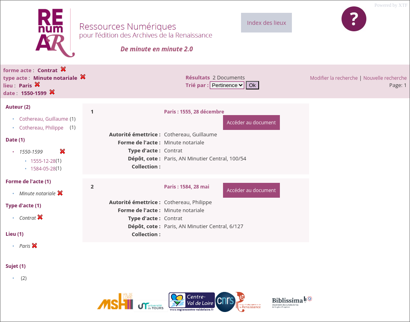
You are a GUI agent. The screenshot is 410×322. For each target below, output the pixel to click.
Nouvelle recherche (385, 78)
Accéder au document (251, 122)
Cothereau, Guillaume (43, 118)
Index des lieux (266, 22)
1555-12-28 (43, 161)
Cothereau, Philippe (41, 127)
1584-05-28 (43, 168)
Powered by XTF (391, 5)
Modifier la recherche (334, 78)
